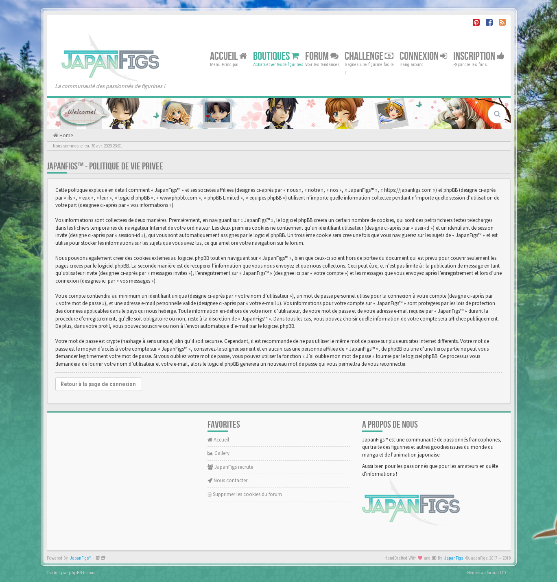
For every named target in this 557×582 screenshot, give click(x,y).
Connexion (423, 56)
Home (65, 135)
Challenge (369, 56)
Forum (322, 56)
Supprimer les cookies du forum (245, 494)
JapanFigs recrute (230, 466)
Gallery (218, 453)
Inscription (479, 56)
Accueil (228, 56)
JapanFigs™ (81, 558)
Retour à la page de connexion (98, 384)
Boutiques (276, 56)
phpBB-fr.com (81, 572)
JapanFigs (453, 558)
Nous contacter (227, 480)
